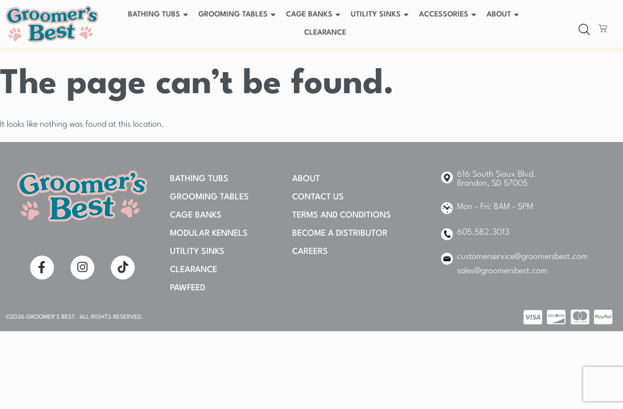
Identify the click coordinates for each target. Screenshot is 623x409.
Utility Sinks (381, 15)
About (504, 15)
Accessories (449, 15)
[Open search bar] (584, 30)
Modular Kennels (209, 233)
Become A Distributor (340, 233)
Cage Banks (314, 15)
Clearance (325, 32)
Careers (310, 252)
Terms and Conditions (341, 215)
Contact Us (318, 197)
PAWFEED (187, 288)
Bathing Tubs (159, 15)
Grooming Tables (238, 15)
